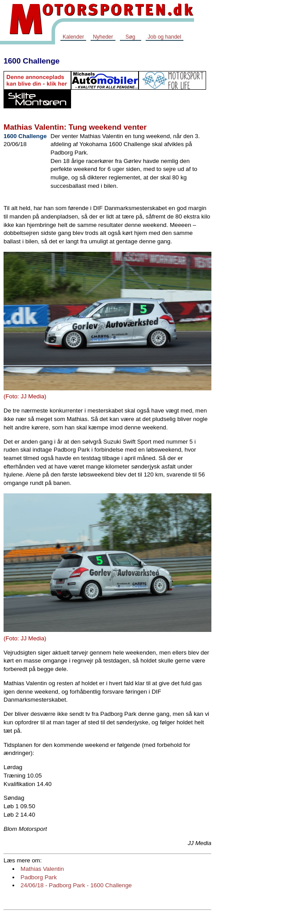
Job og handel (164, 37)
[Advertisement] (245, 184)
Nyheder (103, 37)
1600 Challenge (32, 60)
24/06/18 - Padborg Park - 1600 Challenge (75, 885)
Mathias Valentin (42, 868)
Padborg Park (38, 877)
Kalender (73, 37)
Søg (130, 37)
